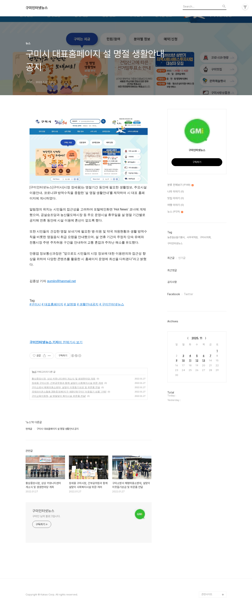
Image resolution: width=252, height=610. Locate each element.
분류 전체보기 (180, 185)
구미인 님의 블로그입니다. (46, 516)
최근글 (170, 257)
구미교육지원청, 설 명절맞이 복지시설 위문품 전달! (59, 396)
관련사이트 (206, 594)
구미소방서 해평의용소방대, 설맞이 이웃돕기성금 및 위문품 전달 (66, 387)
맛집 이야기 (175, 198)
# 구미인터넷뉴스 (111, 304)
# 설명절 (70, 304)
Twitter (188, 294)
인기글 (181, 257)
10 (183, 360)
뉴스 (34, 371)
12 (196, 360)
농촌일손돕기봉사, (176, 237)
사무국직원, (192, 237)
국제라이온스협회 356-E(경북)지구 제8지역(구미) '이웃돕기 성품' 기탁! (69, 391)
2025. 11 (197, 338)
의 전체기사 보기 (56, 342)
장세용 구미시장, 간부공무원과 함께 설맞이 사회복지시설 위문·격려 (67, 383)
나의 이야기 (175, 192)
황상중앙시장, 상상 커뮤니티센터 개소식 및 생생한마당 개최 (63, 378)
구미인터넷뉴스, (175, 243)
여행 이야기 (175, 205)
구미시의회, (205, 237)
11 (190, 360)
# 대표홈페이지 (52, 304)
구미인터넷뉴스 (37, 8)
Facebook (173, 294)
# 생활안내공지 (87, 304)
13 (203, 360)
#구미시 (35, 304)
